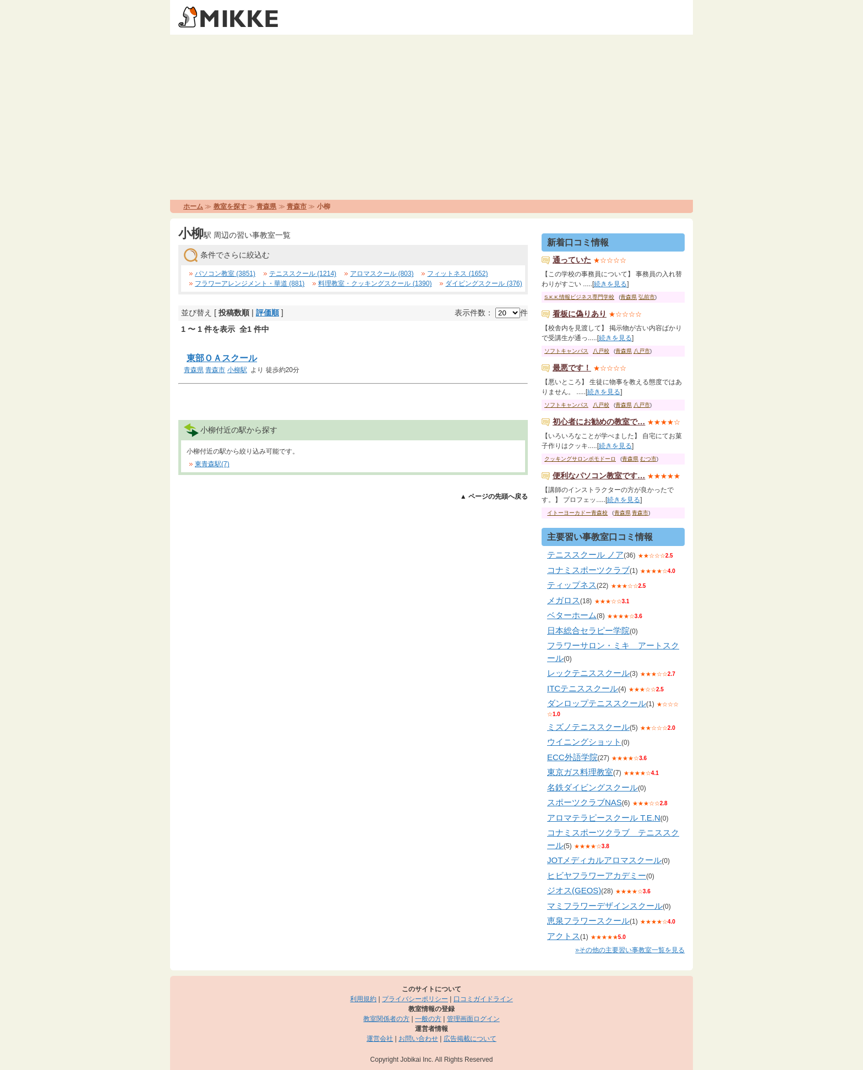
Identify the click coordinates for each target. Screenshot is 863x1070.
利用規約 (363, 999)
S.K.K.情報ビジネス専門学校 (579, 297)
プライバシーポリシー (415, 999)
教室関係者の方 (386, 1019)
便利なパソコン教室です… (599, 475)
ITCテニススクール (582, 688)
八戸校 (601, 351)
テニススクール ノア (585, 554)
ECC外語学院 (572, 757)
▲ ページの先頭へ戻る (494, 496)
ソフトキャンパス (566, 351)
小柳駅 (237, 370)
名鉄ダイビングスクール (592, 787)
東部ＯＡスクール (222, 358)
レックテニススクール (588, 673)
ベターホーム (572, 615)
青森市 (297, 206)
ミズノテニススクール (588, 726)
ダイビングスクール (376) (483, 283)
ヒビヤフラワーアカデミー (596, 875)
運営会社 (380, 1038)
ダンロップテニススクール (596, 703)
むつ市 (648, 459)
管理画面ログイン (473, 1019)
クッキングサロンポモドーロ (580, 459)
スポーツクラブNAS (584, 802)
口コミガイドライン (483, 999)
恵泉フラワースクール (588, 920)
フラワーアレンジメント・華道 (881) (249, 283)
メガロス (563, 600)
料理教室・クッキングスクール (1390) (375, 283)
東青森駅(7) (212, 464)
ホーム (193, 206)
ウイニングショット (584, 741)
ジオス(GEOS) (574, 890)
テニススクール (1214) (302, 273)
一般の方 (428, 1019)
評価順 (267, 312)
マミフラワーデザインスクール (605, 905)
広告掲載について (470, 1038)
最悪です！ (572, 367)
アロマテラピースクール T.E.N (603, 817)
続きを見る (610, 284)
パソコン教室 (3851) (225, 273)
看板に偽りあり (580, 313)
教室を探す (230, 206)
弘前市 (646, 297)
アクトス (563, 936)
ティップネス (572, 584)
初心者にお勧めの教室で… (599, 421)
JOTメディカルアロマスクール (604, 860)
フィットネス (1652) (457, 273)
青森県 (266, 206)
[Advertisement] (431, 117)
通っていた (572, 259)
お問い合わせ (418, 1038)
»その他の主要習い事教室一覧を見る (630, 950)
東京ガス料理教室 (580, 772)
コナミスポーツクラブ (588, 570)
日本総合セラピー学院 (588, 630)
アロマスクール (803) (381, 273)
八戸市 (641, 351)
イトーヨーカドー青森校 (577, 513)
